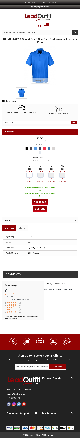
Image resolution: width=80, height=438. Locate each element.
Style (38, 144)
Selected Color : (38, 157)
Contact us (52, 2)
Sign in (44, 2)
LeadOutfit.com (36, 435)
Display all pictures (9, 101)
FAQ (38, 2)
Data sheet (9, 228)
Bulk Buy (22, 228)
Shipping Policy (29, 2)
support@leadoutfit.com (41, 7)
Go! (73, 122)
